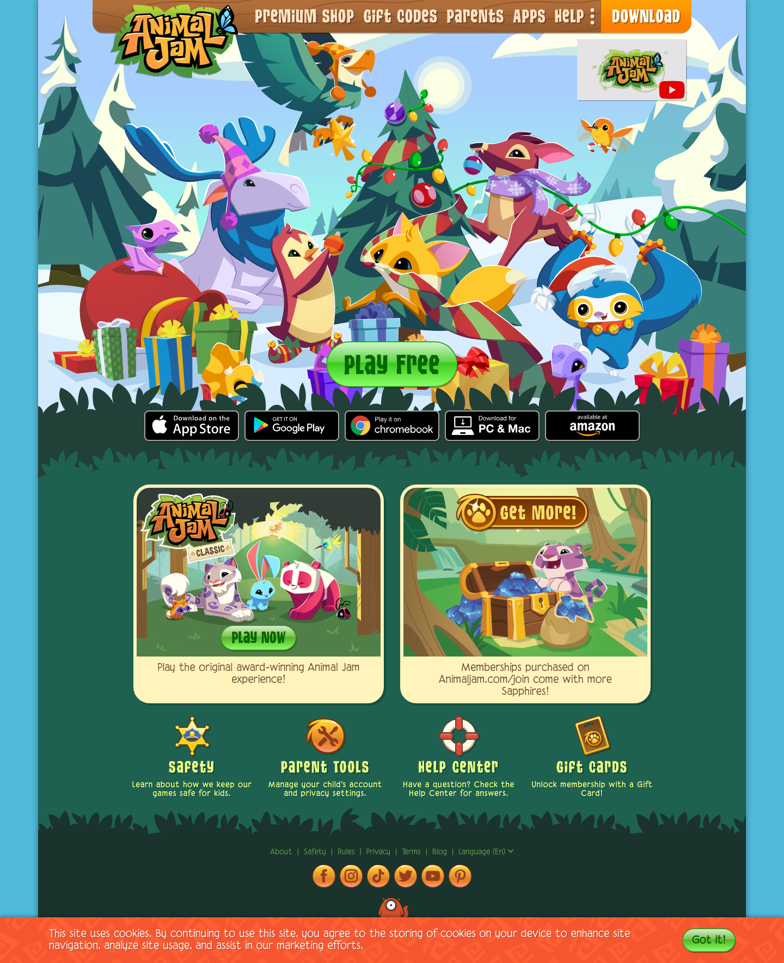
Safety (316, 852)
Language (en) (485, 852)
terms (412, 852)
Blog (439, 852)
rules (347, 852)
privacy (379, 852)
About (282, 852)
